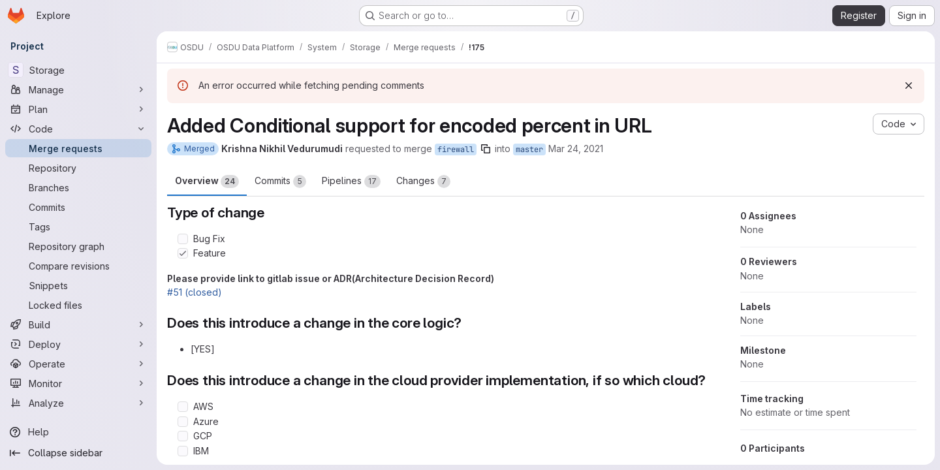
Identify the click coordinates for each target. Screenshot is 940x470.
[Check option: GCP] (183, 436)
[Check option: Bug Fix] (183, 239)
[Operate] (78, 363)
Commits (280, 181)
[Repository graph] (78, 246)
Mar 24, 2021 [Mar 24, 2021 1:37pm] (575, 148)
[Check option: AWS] (183, 406)
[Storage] (78, 70)
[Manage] (78, 89)
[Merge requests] (78, 148)
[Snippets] (78, 285)
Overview (207, 181)
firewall (455, 149)
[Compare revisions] (78, 266)
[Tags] (78, 226)
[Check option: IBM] (183, 451)
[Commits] (78, 207)
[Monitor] (78, 383)
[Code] (78, 128)
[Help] (78, 432)
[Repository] (78, 168)
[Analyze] (78, 403)
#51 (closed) (194, 292)
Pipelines (351, 181)
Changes (423, 181)
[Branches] (78, 187)
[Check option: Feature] (183, 253)
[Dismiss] (908, 85)
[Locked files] (78, 305)
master (529, 149)
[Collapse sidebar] (78, 453)
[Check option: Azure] (183, 421)
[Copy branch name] (486, 149)
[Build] (78, 324)
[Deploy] (78, 344)
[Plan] (78, 109)
